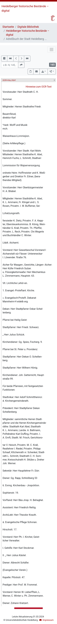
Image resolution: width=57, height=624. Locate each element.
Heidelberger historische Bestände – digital (27, 32)
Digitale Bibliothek (28, 26)
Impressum (48, 620)
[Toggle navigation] (51, 49)
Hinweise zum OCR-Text (39, 86)
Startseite (8, 26)
